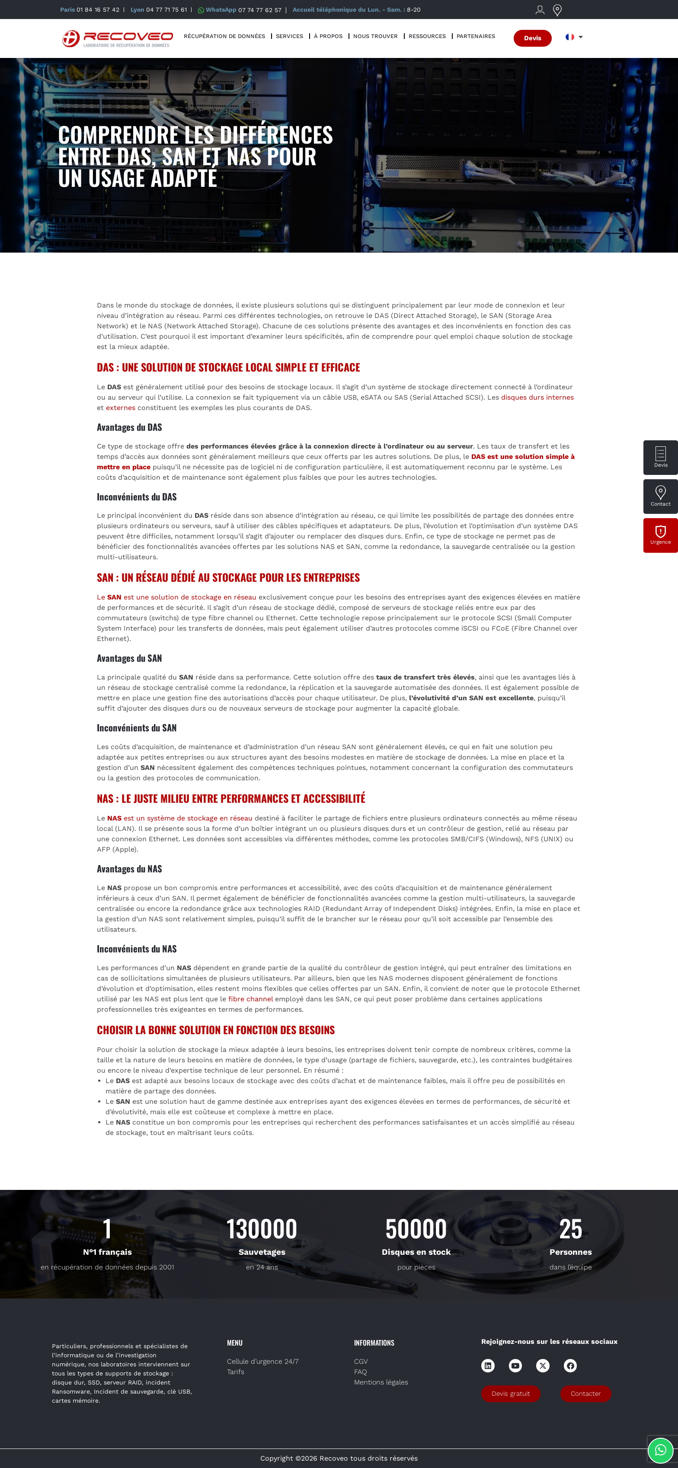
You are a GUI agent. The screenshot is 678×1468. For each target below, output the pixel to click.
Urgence (660, 542)
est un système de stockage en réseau (180, 818)
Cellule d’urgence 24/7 (262, 1361)
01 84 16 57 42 (98, 9)
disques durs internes (537, 397)
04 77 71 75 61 (166, 9)
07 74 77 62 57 (259, 9)
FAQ (360, 1372)
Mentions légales (381, 1382)
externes (120, 408)
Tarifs (235, 1372)
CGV (361, 1361)
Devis (661, 465)
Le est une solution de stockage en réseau (176, 597)
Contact (661, 504)
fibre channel (250, 999)
